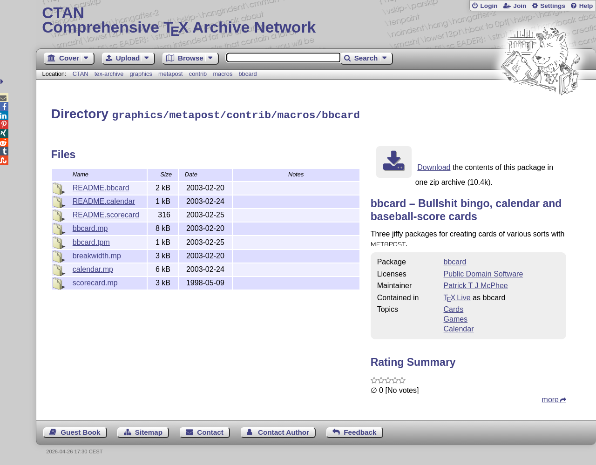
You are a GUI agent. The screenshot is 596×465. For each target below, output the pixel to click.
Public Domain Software (483, 272)
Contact (210, 431)
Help (586, 5)
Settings (552, 5)
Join (519, 5)
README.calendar (104, 200)
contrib (198, 73)
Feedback (360, 431)
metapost (170, 73)
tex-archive (109, 73)
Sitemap (149, 431)
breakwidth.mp (97, 254)
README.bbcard (101, 186)
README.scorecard (106, 213)
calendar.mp (93, 268)
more (550, 398)
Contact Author (283, 431)
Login (488, 5)
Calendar (459, 327)
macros (222, 73)
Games (456, 318)
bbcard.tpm (91, 241)
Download (433, 166)
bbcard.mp (90, 227)
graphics (140, 73)
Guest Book (80, 431)
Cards (454, 308)
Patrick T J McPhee (476, 284)
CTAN (80, 73)
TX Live (457, 296)
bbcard (248, 73)
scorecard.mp (95, 281)
